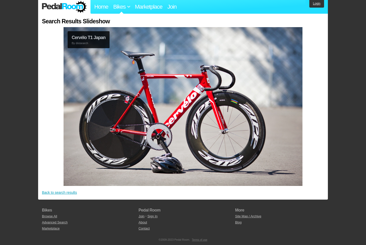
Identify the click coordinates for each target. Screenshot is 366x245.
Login (316, 3)
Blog (238, 222)
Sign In (152, 216)
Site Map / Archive (248, 216)
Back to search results (59, 192)
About (143, 222)
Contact (144, 228)
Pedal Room (64, 7)
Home (101, 7)
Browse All (49, 216)
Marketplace (148, 7)
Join (172, 7)
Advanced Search (55, 222)
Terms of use (199, 239)
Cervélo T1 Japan (88, 37)
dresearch (82, 43)
